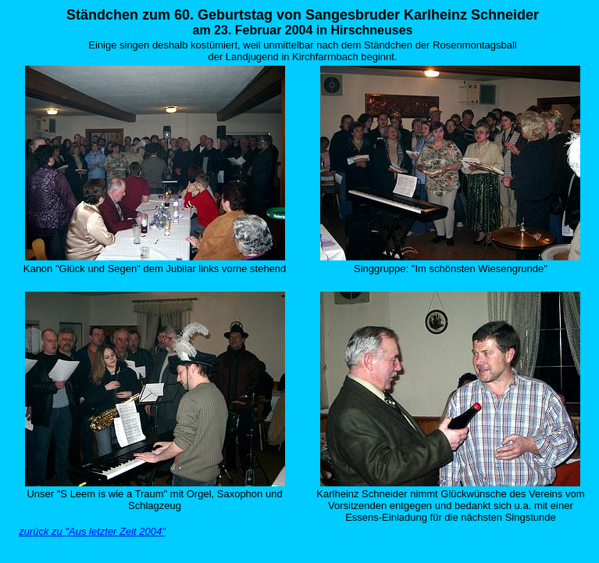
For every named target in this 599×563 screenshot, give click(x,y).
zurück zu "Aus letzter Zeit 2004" (92, 531)
